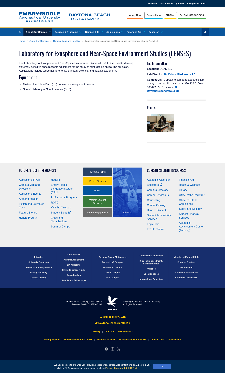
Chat (170, 15)
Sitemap (96, 331)
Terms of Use (157, 339)
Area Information (28, 198)
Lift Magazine (73, 265)
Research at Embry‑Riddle (39, 267)
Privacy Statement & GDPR (121, 368)
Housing (56, 179)
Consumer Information (186, 272)
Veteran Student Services (97, 201)
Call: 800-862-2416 (112, 317)
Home (22, 41)
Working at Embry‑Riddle (186, 257)
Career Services (158, 195)
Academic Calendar (158, 179)
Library (183, 190)
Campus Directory (157, 190)
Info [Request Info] (154, 15)
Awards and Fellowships (74, 280)
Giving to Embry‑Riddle (73, 270)
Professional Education (151, 255)
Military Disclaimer (105, 339)
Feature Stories (28, 212)
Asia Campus (112, 277)
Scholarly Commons (39, 262)
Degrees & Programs (68, 32)
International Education (151, 279)
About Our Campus (38, 32)
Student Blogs (61, 212)
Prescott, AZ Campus (112, 262)
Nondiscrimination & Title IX (78, 339)
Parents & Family (97, 171)
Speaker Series (151, 274)
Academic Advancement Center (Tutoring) (191, 226)
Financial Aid (135, 32)
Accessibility (174, 339)
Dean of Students (157, 210)
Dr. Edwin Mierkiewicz (179, 74)
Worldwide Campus (112, 267)
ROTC (54, 202)
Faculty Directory (38, 272)
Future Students (97, 181)
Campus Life (93, 32)
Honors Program (28, 217)
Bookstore (154, 184)
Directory (109, 331)
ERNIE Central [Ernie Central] (155, 229)
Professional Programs (64, 197)
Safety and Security (190, 208)
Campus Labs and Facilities (67, 41)
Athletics (151, 269)
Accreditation (186, 267)
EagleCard (153, 224)
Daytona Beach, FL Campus (112, 257)
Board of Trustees (186, 262)
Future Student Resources (37, 170)
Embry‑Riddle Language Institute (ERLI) (62, 188)
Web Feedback (125, 331)
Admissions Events (30, 193)
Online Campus (112, 272)
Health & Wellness (189, 184)
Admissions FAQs (29, 179)
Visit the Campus (61, 207)
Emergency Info (52, 339)
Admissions (114, 32)
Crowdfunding (74, 275)
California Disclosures (186, 277)
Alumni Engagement (97, 212)
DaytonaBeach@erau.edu (112, 323)
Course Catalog (156, 205)
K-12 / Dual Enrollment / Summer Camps (151, 262)
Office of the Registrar (191, 195)
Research (155, 32)
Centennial (152, 3)
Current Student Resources (166, 170)
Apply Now (135, 15)
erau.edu (112, 303)
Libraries (38, 257)
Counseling (153, 200)
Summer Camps (60, 226)
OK (162, 366)
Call (192, 14)
